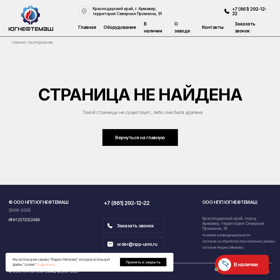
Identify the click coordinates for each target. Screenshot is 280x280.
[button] (252, 27)
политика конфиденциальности (226, 235)
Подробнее (45, 264)
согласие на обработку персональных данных (238, 241)
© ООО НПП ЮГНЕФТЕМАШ (39, 202)
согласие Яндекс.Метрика (222, 247)
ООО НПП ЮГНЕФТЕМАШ (229, 202)
